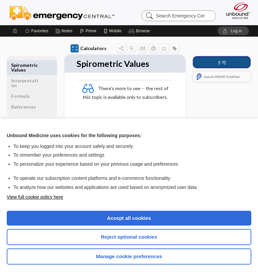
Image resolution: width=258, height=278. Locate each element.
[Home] (15, 31)
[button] (140, 31)
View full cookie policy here (35, 197)
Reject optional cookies (129, 237)
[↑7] (221, 62)
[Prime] (88, 31)
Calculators (88, 48)
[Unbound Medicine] (236, 11)
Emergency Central (62, 12)
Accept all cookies (129, 218)
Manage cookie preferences (129, 256)
